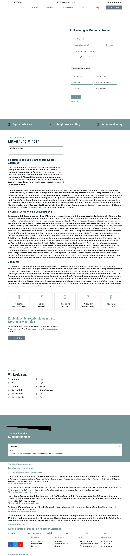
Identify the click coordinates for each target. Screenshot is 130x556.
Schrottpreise (50, 8)
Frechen (11, 533)
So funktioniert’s (68, 8)
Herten (105, 533)
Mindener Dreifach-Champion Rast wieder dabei (23, 503)
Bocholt (49, 533)
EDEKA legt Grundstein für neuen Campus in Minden (25, 472)
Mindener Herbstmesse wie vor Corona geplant (23, 492)
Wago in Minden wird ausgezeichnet (19, 483)
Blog (97, 8)
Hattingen (69, 533)
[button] (9, 450)
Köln (86, 533)
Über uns (85, 8)
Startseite (34, 8)
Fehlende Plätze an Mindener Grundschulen (22, 512)
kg (112, 45)
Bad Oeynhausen (34, 533)
